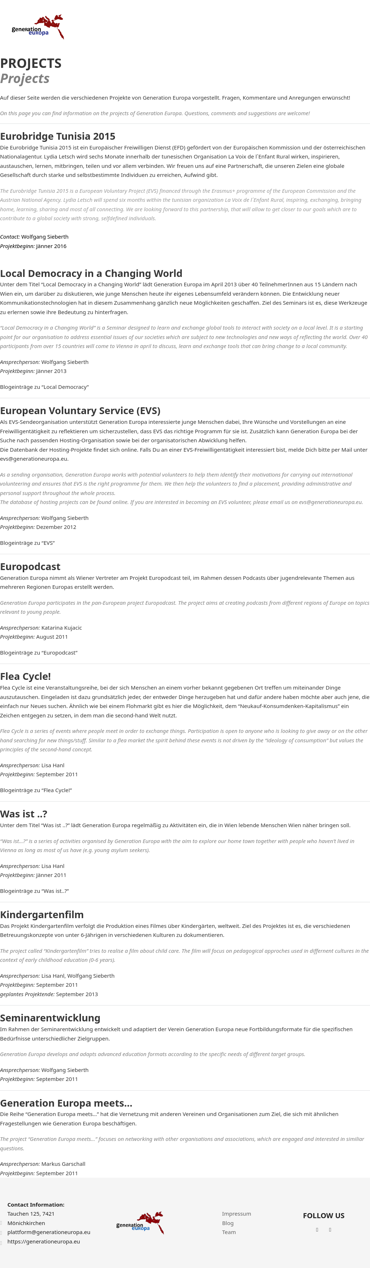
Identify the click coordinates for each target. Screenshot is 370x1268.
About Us (198, 26)
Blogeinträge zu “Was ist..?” (34, 890)
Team (229, 1232)
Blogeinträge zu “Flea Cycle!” (36, 790)
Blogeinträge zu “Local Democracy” (44, 386)
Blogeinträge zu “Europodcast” (38, 652)
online (129, 449)
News (314, 26)
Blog (228, 1222)
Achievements (278, 26)
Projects (230, 26)
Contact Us (345, 26)
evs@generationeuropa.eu (33, 458)
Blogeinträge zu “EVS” (27, 542)
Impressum (236, 1213)
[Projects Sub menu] (247, 27)
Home (167, 26)
